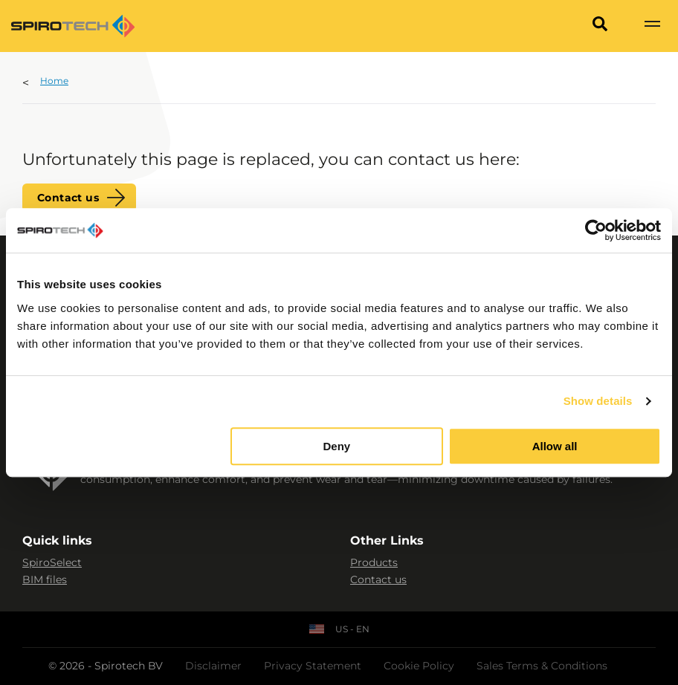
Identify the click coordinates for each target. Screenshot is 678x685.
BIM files (44, 579)
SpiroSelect (52, 562)
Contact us (68, 197)
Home (54, 80)
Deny (337, 446)
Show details (598, 401)
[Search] (600, 26)
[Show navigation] (652, 26)
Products (374, 562)
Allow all (555, 446)
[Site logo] (73, 26)
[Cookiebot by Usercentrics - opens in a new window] (596, 230)
